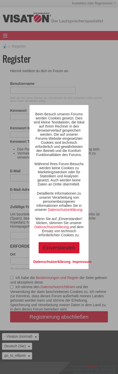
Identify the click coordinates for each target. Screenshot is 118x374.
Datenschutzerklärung (65, 210)
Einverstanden (59, 248)
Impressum (81, 262)
